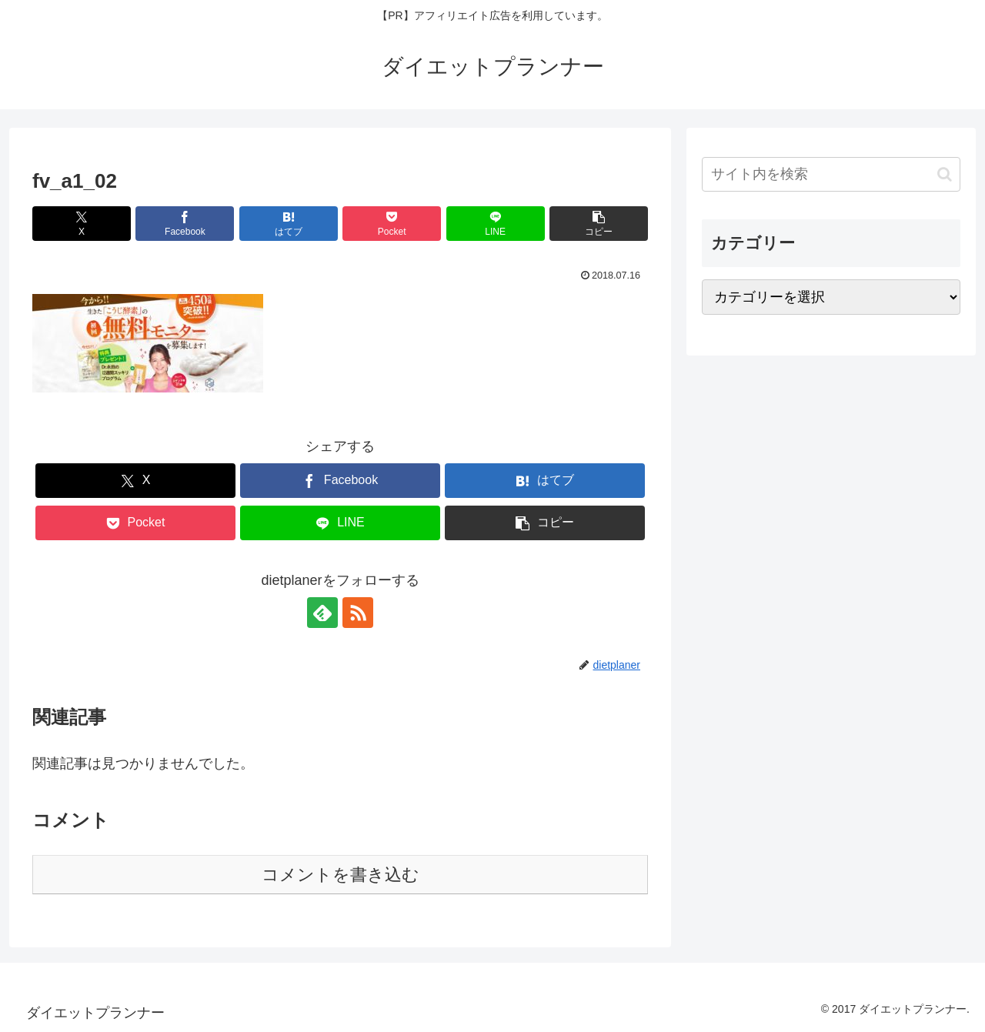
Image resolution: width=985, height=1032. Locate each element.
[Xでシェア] (81, 223)
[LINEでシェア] (495, 223)
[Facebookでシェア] (184, 223)
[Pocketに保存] (391, 223)
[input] (831, 174)
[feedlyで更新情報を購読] (322, 612)
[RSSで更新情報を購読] (357, 612)
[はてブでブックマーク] (288, 223)
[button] (598, 223)
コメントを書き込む (340, 874)
